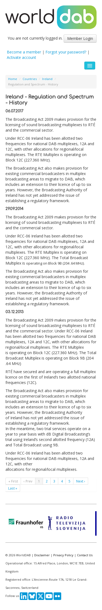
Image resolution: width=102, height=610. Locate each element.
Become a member (24, 52)
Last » (12, 488)
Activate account (21, 57)
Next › (80, 481)
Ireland (47, 79)
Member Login (80, 38)
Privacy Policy (63, 555)
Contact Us (84, 555)
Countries (30, 79)
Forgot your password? (65, 52)
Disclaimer (42, 555)
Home (12, 79)
